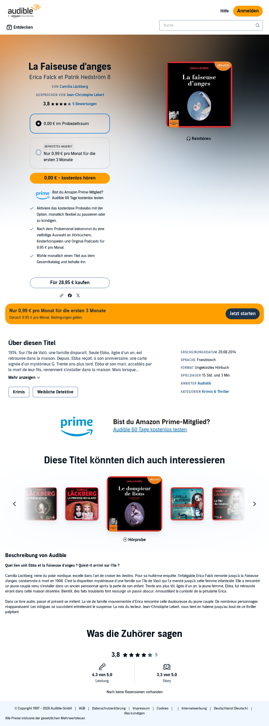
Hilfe (224, 11)
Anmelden (248, 11)
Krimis (19, 392)
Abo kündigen (134, 713)
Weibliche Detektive (55, 392)
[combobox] (211, 25)
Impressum (142, 708)
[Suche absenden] (258, 25)
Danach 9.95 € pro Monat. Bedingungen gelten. (57, 314)
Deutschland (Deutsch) (231, 708)
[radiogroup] (70, 141)
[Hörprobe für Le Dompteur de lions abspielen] (134, 540)
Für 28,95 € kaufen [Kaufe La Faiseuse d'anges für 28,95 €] (69, 282)
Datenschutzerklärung (109, 708)
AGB (82, 708)
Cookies (163, 708)
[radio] (70, 124)
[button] (61, 295)
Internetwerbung (195, 708)
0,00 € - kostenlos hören (69, 178)
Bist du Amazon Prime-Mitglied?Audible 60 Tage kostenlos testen (77, 195)
